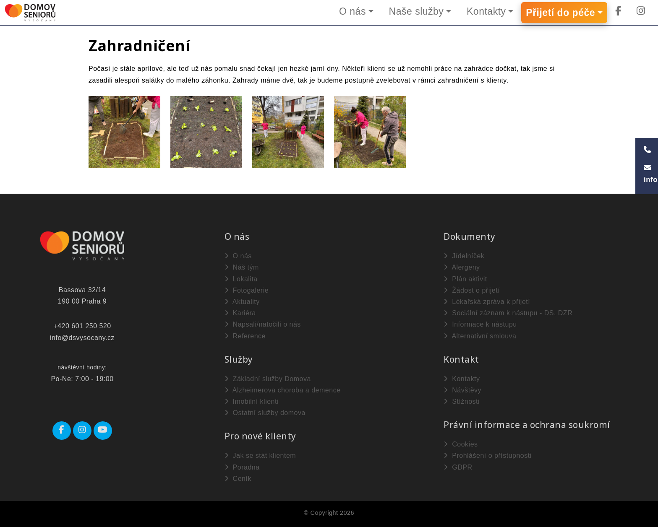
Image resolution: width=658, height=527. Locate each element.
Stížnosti (462, 401)
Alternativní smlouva (480, 336)
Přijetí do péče (560, 12)
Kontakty (486, 11)
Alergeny (462, 267)
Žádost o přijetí (472, 290)
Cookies (461, 444)
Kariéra (240, 313)
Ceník (238, 478)
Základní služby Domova (268, 378)
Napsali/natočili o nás (263, 324)
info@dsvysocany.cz (82, 337)
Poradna (242, 467)
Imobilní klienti (252, 401)
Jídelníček (464, 256)
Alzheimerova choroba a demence (283, 390)
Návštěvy (462, 390)
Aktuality (242, 301)
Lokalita (241, 279)
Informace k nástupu (480, 324)
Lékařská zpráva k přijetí (487, 301)
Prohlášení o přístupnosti (487, 455)
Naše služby (416, 11)
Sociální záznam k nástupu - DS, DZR (508, 313)
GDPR (458, 467)
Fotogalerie (247, 290)
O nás (352, 11)
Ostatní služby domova (265, 412)
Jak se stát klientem (260, 455)
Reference (245, 336)
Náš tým (242, 267)
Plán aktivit (465, 279)
